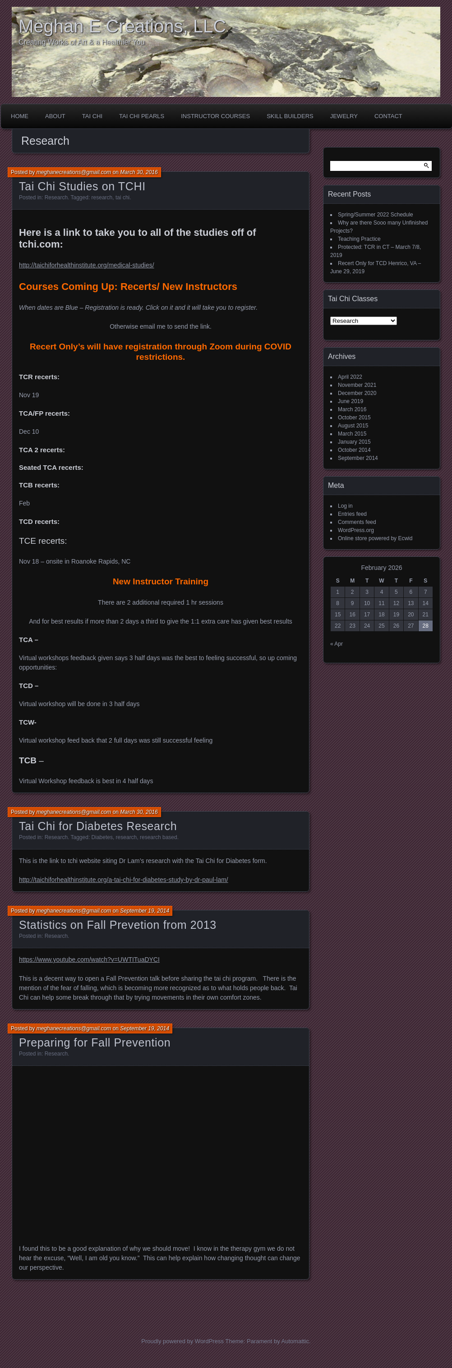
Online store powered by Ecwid (375, 538)
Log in (345, 506)
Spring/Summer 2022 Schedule (375, 214)
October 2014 (354, 450)
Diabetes (102, 837)
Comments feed (357, 522)
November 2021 (357, 385)
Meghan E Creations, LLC (122, 26)
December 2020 (357, 393)
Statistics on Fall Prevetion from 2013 (118, 924)
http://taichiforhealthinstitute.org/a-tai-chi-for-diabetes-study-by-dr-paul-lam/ (123, 879)
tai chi (122, 197)
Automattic (295, 1341)
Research (56, 197)
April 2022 (350, 377)
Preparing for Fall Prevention (95, 1042)
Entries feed (352, 514)
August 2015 (353, 425)
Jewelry (344, 116)
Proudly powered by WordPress (182, 1341)
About (55, 116)
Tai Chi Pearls (141, 116)
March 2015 (352, 434)
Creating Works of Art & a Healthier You (81, 42)
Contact (388, 116)
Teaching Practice (359, 239)
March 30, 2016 (138, 172)
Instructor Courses (215, 116)
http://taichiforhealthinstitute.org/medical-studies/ (86, 265)
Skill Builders (290, 116)
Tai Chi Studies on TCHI (82, 186)
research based (158, 837)
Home (19, 116)
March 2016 (352, 409)
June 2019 (350, 401)
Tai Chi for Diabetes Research (98, 826)
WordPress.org (356, 530)
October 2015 (354, 417)
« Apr (336, 644)
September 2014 (358, 458)
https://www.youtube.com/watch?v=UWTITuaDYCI (89, 959)
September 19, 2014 (144, 911)
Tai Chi (92, 116)
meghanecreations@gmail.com (74, 172)
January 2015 (354, 442)
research (102, 197)
